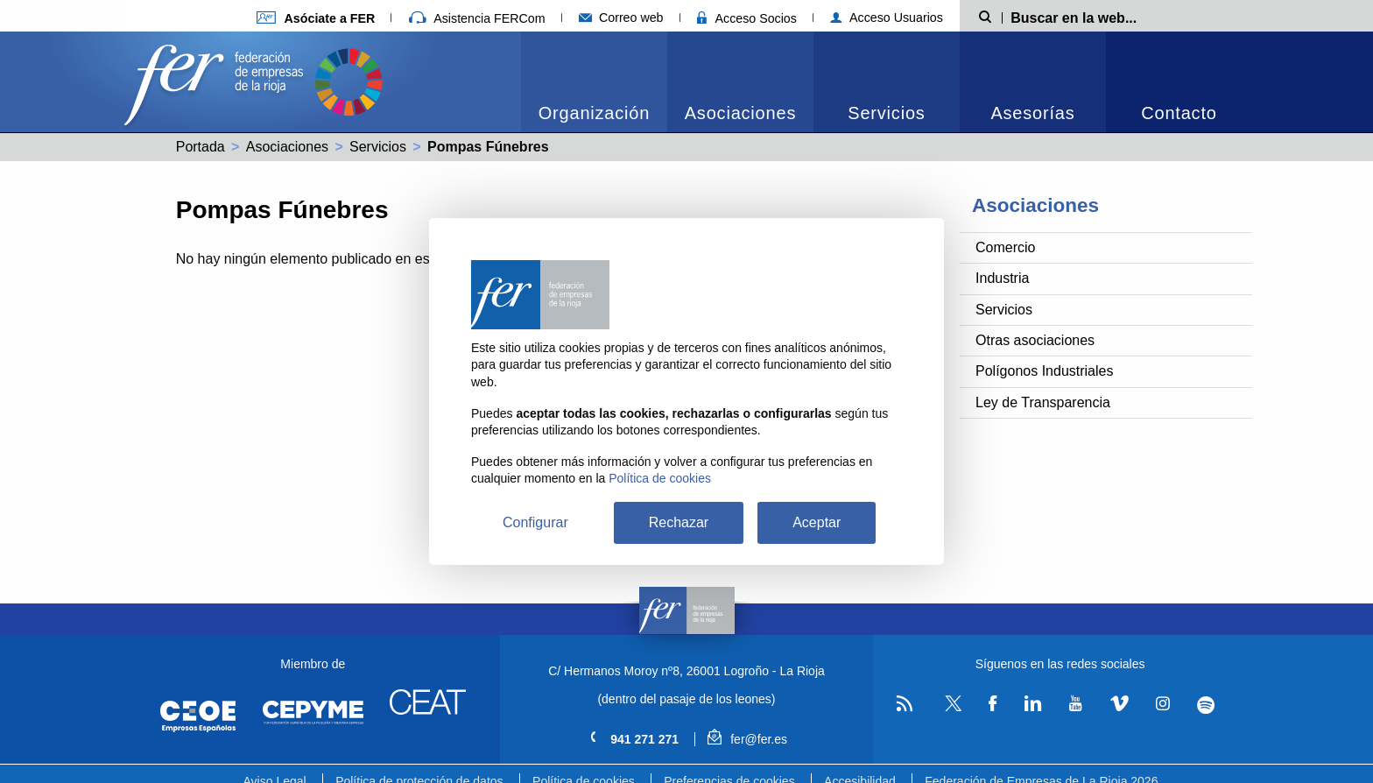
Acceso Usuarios (886, 18)
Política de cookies (660, 478)
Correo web (621, 18)
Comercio (1005, 247)
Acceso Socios (747, 18)
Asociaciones (740, 113)
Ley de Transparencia (1042, 402)
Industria (1002, 278)
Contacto (1178, 113)
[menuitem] (594, 82)
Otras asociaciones (1035, 340)
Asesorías (1032, 113)
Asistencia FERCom (477, 18)
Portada (200, 146)
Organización (594, 113)
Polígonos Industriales (1044, 370)
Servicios (886, 113)
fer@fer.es (747, 739)
